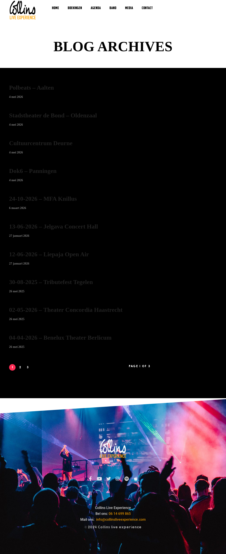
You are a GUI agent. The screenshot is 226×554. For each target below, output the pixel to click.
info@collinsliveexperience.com (121, 545)
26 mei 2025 (16, 291)
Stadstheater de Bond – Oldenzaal (53, 115)
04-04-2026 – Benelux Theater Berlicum (60, 337)
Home (55, 8)
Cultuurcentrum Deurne (41, 143)
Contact (147, 8)
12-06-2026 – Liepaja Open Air (49, 254)
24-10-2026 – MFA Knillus (43, 198)
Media (129, 8)
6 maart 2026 (17, 208)
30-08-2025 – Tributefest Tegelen (51, 282)
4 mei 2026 (16, 97)
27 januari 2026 (19, 235)
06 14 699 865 (120, 540)
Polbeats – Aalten (31, 87)
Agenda (96, 8)
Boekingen (75, 8)
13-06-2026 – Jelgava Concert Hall (53, 226)
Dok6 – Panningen (32, 171)
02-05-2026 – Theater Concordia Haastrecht (66, 309)
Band (113, 8)
